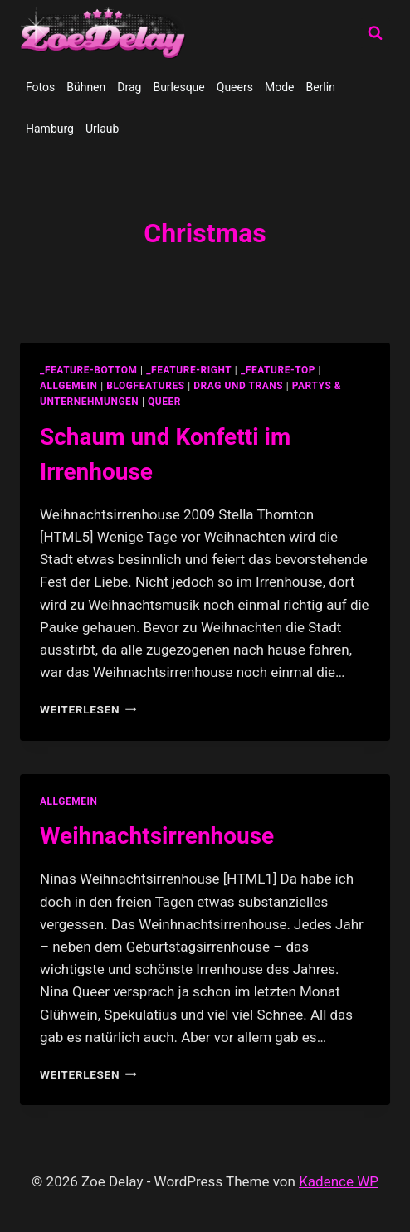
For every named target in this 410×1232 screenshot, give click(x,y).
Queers (235, 87)
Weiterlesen (88, 709)
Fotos (40, 87)
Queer (164, 401)
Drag (129, 87)
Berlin (319, 87)
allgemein (69, 386)
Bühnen (85, 87)
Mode (280, 87)
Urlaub (102, 128)
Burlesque (178, 87)
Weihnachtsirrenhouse (157, 836)
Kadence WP (338, 1181)
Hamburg (50, 128)
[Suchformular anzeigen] (375, 33)
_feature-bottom (89, 370)
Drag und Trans (238, 386)
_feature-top (278, 370)
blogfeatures (145, 386)
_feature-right (189, 370)
